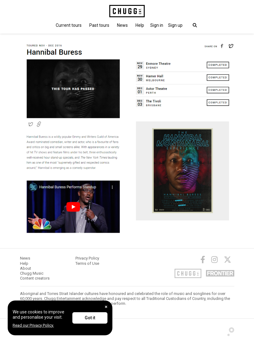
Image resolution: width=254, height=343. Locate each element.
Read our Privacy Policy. (33, 325)
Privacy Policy (87, 258)
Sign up (175, 25)
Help (139, 25)
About (25, 268)
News (122, 25)
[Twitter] (227, 259)
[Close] (106, 306)
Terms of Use (87, 263)
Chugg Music (31, 273)
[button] (157, 25)
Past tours (99, 25)
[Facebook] (202, 259)
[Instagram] (214, 259)
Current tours (69, 25)
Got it (90, 317)
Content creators (35, 278)
